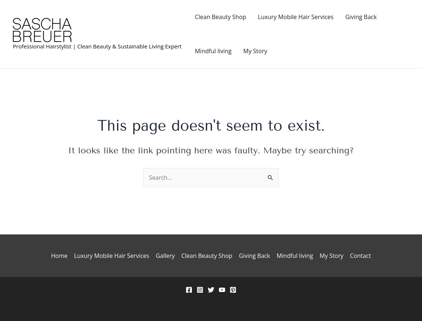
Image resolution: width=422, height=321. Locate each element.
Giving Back (361, 17)
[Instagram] (200, 290)
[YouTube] (222, 290)
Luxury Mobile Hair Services (296, 17)
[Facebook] (189, 290)
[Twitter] (211, 290)
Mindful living (213, 51)
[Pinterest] (233, 290)
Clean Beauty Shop (220, 17)
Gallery (165, 256)
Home (60, 256)
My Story (255, 51)
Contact (358, 256)
